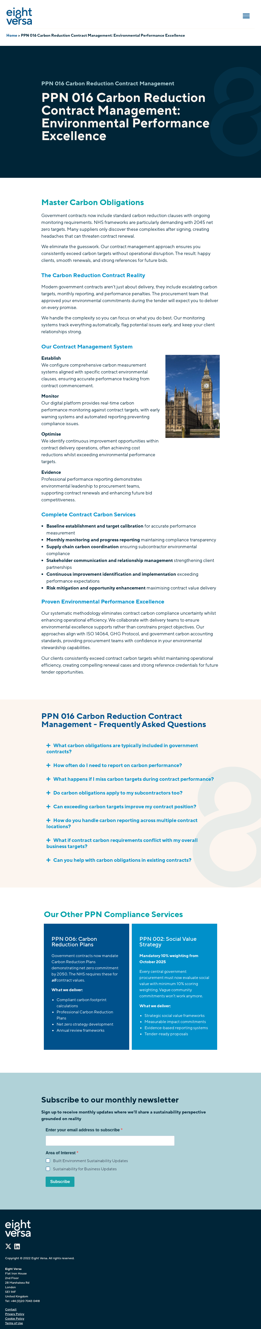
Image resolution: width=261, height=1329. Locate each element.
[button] (246, 16)
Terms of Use (14, 1323)
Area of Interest (61, 1153)
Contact (11, 1309)
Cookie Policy (14, 1319)
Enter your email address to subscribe (83, 1130)
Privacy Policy (14, 1314)
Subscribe (60, 1181)
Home (11, 35)
